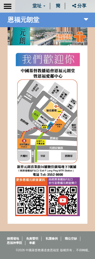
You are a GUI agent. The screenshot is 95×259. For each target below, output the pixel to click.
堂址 (38, 5)
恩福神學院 (14, 243)
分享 (79, 5)
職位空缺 (71, 238)
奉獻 (32, 243)
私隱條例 (52, 238)
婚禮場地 (13, 238)
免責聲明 (32, 238)
